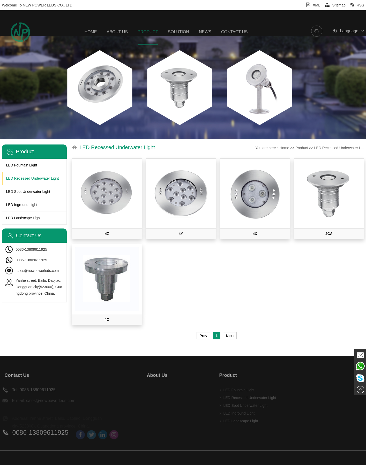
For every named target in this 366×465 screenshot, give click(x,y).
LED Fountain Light (21, 165)
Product (148, 43)
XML (313, 5)
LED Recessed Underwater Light (32, 178)
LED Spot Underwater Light (28, 191)
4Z (107, 234)
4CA (329, 234)
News (205, 43)
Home (91, 43)
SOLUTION (178, 43)
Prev (203, 336)
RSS (357, 5)
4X (255, 234)
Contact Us (234, 43)
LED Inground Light (22, 205)
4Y (181, 234)
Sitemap (335, 5)
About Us (117, 43)
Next (230, 336)
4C (106, 319)
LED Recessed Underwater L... (339, 148)
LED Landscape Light (23, 218)
